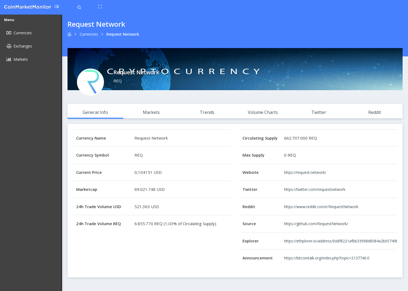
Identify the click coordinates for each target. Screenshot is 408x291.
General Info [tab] (95, 112)
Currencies (89, 34)
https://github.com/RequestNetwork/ (316, 223)
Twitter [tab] (318, 112)
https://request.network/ (305, 172)
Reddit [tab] (374, 112)
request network (122, 34)
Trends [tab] (207, 112)
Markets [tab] (151, 112)
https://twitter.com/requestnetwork (314, 189)
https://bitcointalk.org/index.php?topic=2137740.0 (326, 257)
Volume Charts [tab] (263, 112)
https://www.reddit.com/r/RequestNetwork (321, 206)
